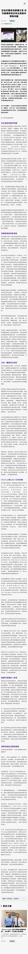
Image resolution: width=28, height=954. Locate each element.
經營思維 (9, 898)
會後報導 (16, 898)
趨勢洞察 (12, 20)
